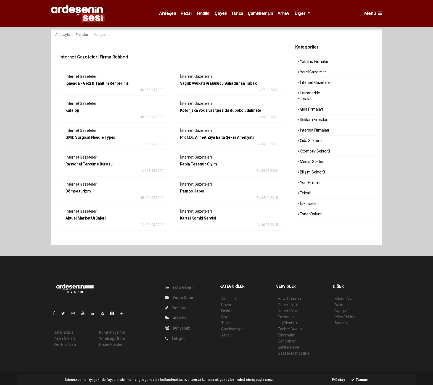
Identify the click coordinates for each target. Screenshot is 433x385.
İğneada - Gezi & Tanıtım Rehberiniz (97, 83)
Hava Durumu (289, 298)
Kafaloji (72, 110)
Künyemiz (177, 328)
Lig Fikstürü (287, 323)
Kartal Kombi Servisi (198, 218)
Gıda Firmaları (310, 109)
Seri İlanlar (287, 341)
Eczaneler (286, 317)
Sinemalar (286, 335)
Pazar (186, 13)
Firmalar (82, 35)
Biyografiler (344, 311)
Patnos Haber (192, 191)
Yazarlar (176, 308)
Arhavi (284, 13)
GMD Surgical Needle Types (90, 137)
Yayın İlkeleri (64, 338)
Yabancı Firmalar (313, 61)
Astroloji (341, 323)
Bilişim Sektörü (311, 172)
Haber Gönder (111, 344)
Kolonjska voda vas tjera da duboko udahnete (220, 110)
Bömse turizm (78, 191)
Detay (338, 380)
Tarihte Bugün (290, 329)
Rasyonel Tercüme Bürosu (89, 164)
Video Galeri (179, 297)
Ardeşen (167, 13)
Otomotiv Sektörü (314, 151)
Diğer (301, 13)
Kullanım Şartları (112, 332)
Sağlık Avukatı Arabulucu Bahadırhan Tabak (218, 83)
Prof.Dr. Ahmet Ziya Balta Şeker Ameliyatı (217, 137)
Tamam (359, 380)
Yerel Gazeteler (312, 72)
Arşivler (175, 318)
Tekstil (304, 193)
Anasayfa (63, 35)
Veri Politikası (65, 344)
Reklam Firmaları (313, 119)
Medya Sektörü (312, 161)
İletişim (175, 338)
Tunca (237, 13)
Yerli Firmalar (310, 182)
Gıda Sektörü (309, 140)
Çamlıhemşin (260, 13)
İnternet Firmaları (313, 130)
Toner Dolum (310, 214)
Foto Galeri (179, 287)
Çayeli (221, 13)
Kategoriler (102, 35)
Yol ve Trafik (288, 305)
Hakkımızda (63, 332)
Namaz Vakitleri (291, 311)
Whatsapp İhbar (112, 338)
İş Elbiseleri (308, 203)
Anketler (341, 305)
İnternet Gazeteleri (315, 82)
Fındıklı (203, 13)
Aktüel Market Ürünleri (85, 218)
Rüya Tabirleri (345, 317)
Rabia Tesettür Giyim (198, 164)
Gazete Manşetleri (293, 353)
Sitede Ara (343, 298)
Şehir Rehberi (289, 347)
